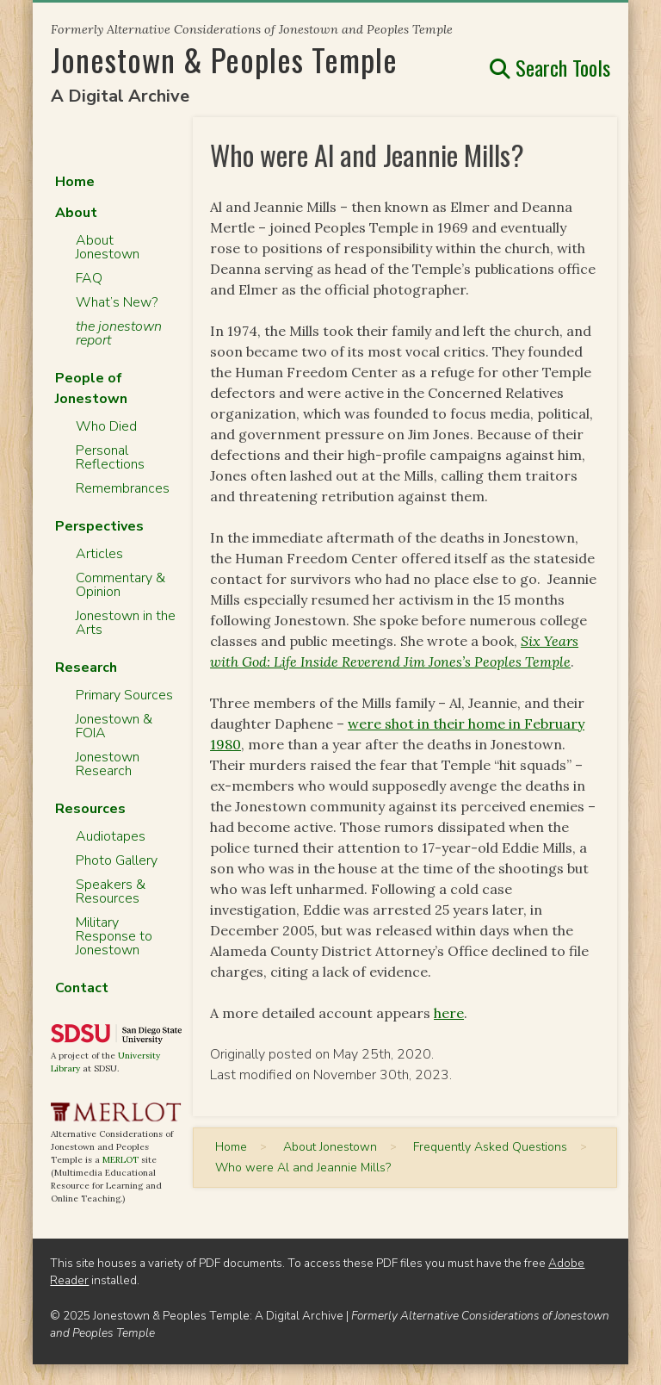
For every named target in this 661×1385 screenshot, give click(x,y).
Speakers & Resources (110, 891)
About (76, 212)
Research (86, 667)
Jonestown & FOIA (114, 726)
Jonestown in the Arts (126, 622)
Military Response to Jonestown (114, 936)
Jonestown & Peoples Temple (224, 59)
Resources (90, 808)
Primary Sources (124, 695)
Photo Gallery (117, 860)
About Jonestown (107, 247)
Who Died (106, 426)
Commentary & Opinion (120, 584)
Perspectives (99, 526)
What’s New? (117, 302)
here (449, 1013)
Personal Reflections (110, 457)
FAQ (89, 278)
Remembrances (123, 488)
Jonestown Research (107, 764)
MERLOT (120, 1159)
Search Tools (550, 67)
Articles (99, 553)
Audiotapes (110, 836)
